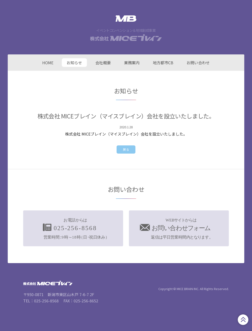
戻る (126, 149)
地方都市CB (163, 62)
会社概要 (103, 62)
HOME (47, 62)
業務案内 (132, 62)
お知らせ (74, 62)
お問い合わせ (198, 62)
